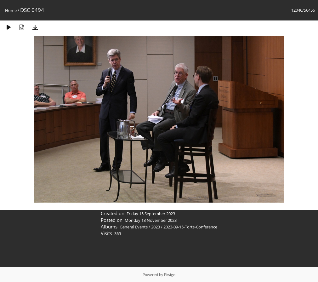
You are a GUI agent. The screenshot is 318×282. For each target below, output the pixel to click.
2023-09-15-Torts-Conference (190, 227)
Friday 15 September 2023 (151, 213)
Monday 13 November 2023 (151, 220)
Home (11, 10)
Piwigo (169, 274)
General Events (134, 227)
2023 (155, 227)
